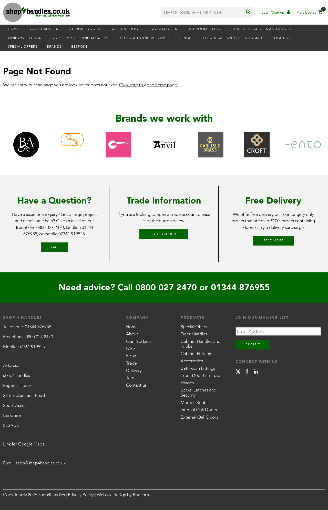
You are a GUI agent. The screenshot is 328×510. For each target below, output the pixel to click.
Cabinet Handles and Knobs (263, 29)
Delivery (134, 371)
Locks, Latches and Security (79, 38)
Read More (273, 240)
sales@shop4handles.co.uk (41, 463)
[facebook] (247, 372)
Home (13, 29)
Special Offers (22, 46)
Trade (131, 363)
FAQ (54, 247)
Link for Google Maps (23, 444)
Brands (54, 46)
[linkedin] (256, 372)
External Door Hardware (144, 38)
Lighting (283, 38)
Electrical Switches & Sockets (234, 38)
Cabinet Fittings (196, 354)
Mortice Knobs (194, 403)
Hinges (187, 38)
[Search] (248, 12)
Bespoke (79, 46)
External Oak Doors (199, 417)
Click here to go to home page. (148, 85)
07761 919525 (71, 234)
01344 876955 (240, 287)
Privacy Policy (81, 495)
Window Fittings (24, 38)
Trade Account (163, 234)
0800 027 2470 (50, 227)
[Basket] (309, 12)
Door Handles (43, 29)
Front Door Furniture (200, 375)
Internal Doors (84, 29)
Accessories (164, 29)
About (132, 334)
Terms (131, 378)
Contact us (136, 385)
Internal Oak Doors (199, 410)
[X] (238, 372)
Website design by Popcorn (123, 495)
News (131, 356)
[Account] (276, 12)
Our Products (138, 341)
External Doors (126, 29)
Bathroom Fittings (206, 29)
